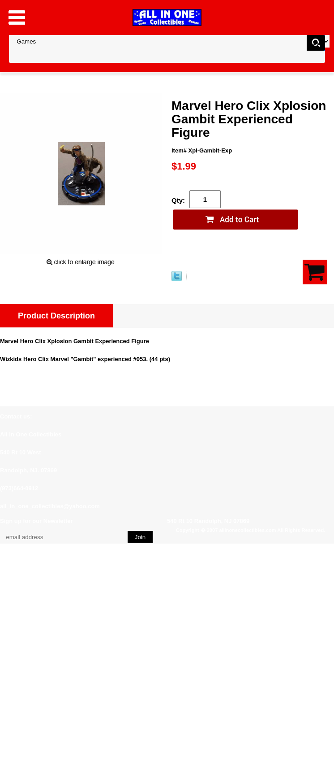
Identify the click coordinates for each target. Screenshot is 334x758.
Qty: (178, 200)
